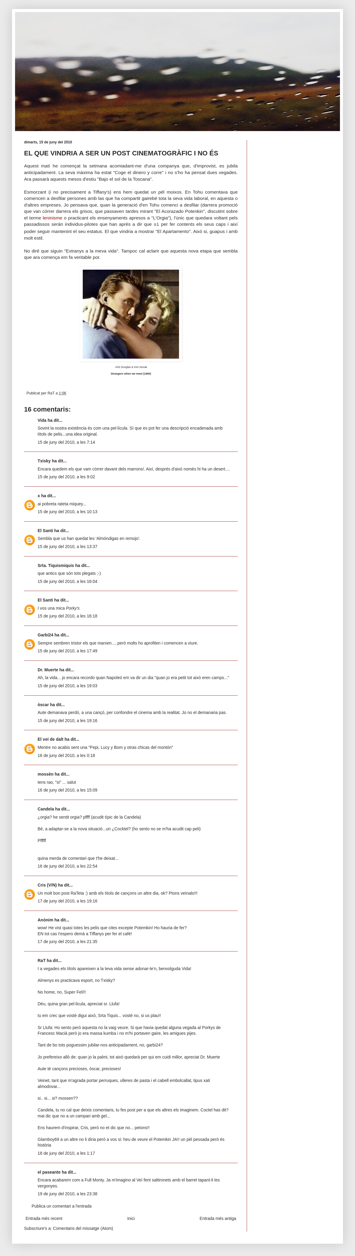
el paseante (49, 1172)
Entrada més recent (44, 1218)
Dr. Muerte (48, 669)
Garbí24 (45, 635)
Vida (42, 420)
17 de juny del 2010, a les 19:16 (67, 901)
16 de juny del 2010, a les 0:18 (66, 755)
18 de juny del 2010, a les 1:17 (66, 1153)
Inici (131, 1218)
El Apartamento (173, 231)
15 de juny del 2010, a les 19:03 (67, 685)
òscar (43, 704)
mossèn (46, 774)
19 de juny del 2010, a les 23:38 (67, 1193)
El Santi (45, 530)
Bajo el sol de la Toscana (124, 179)
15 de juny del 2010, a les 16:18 (67, 616)
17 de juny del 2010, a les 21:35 (67, 941)
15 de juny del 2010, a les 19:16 (67, 720)
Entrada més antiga (218, 1218)
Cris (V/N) (47, 885)
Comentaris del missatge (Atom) (83, 1228)
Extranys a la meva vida (91, 250)
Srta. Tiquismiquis (56, 565)
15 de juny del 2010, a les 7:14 (66, 442)
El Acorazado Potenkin (179, 211)
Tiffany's (101, 192)
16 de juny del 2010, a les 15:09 (67, 790)
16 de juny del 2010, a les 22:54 (67, 866)
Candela (46, 809)
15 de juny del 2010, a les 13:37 (67, 546)
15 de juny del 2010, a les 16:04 (67, 581)
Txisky (44, 460)
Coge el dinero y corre (138, 172)
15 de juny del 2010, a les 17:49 (67, 650)
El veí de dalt (50, 739)
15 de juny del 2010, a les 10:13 (67, 511)
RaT (41, 960)
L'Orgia (160, 217)
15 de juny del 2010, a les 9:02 (66, 476)
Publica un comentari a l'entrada (62, 1206)
